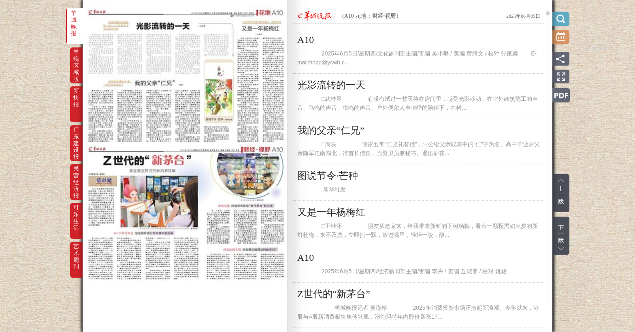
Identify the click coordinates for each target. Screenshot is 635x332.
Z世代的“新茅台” (333, 294)
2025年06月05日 (523, 16)
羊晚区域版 (76, 57)
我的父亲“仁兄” (330, 130)
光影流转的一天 (331, 85)
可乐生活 (76, 213)
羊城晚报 (74, 19)
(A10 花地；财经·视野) (370, 16)
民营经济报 (76, 174)
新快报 (76, 96)
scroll (548, 13)
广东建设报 (76, 135)
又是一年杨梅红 (331, 212)
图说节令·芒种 (327, 175)
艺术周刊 (76, 252)
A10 (305, 39)
